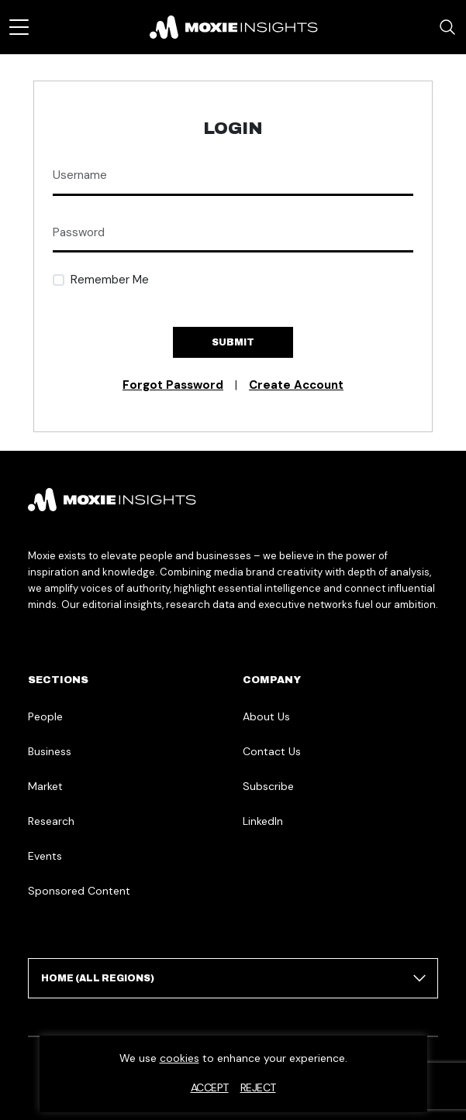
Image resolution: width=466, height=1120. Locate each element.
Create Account (296, 385)
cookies (179, 1058)
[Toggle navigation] (19, 27)
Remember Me (110, 279)
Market (45, 786)
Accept (210, 1087)
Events (45, 856)
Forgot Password (173, 385)
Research (51, 821)
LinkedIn (263, 821)
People (45, 716)
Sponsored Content (79, 891)
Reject (258, 1087)
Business (49, 751)
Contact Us (272, 751)
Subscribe (268, 786)
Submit (233, 342)
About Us (266, 716)
